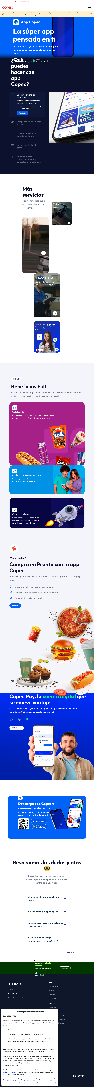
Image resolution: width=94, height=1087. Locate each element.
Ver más (22, 113)
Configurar (48, 1081)
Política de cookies (9, 1072)
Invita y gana (53, 998)
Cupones (52, 990)
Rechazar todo (29, 1081)
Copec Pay (52, 1007)
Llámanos (11, 989)
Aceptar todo (12, 1081)
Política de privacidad (42, 1070)
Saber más (65, 968)
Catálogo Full (53, 986)
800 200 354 (13, 994)
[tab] (27, 104)
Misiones (52, 994)
